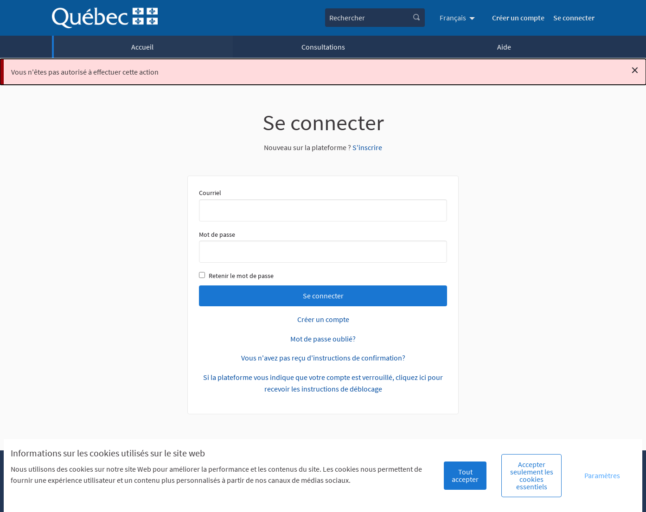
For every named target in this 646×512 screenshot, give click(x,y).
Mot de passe (323, 246)
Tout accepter (465, 475)
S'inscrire (367, 147)
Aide (504, 46)
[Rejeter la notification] (635, 70)
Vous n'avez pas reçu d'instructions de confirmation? (323, 357)
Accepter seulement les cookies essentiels (531, 475)
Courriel (323, 205)
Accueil (142, 46)
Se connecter (574, 17)
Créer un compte (518, 17)
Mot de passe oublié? (323, 338)
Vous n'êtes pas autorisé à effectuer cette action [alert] (325, 70)
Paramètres (602, 475)
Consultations (323, 46)
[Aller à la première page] (105, 17)
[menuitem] (458, 17)
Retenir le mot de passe (236, 276)
